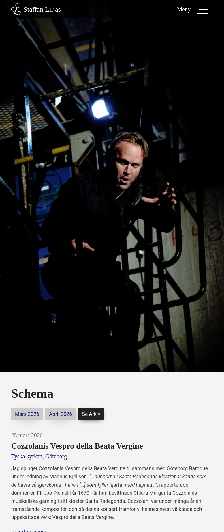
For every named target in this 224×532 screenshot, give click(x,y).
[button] (192, 9)
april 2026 (60, 414)
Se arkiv (91, 414)
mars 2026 (27, 414)
